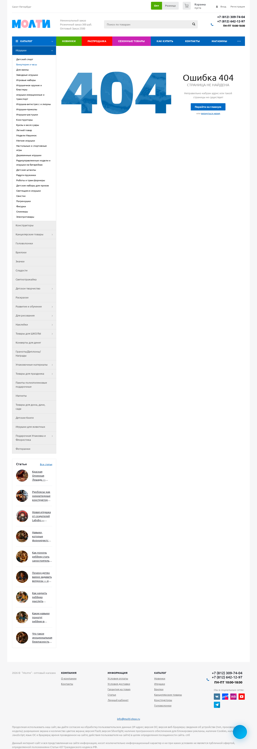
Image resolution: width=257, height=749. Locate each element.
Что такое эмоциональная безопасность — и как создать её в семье (42, 638)
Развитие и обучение (36, 306)
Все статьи (46, 464)
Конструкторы (25, 225)
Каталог (26, 41)
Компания (68, 672)
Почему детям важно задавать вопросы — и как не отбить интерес (42, 577)
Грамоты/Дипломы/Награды (28, 353)
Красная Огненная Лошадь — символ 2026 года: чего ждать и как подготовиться (41, 476)
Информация (117, 672)
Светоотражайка (26, 279)
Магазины (219, 41)
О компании (68, 678)
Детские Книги (25, 417)
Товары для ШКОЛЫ (36, 333)
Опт (156, 5)
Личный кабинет (118, 700)
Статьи (112, 694)
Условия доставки (119, 683)
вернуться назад (210, 113)
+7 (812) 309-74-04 (231, 17)
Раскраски (22, 297)
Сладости (22, 270)
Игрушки (36, 50)
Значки (20, 261)
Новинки (69, 41)
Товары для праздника (36, 373)
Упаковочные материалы (36, 364)
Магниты (21, 395)
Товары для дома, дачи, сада (30, 406)
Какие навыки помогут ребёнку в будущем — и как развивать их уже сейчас (41, 617)
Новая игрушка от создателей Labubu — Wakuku (41, 516)
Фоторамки (23, 448)
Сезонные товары (131, 41)
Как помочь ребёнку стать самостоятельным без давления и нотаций (42, 557)
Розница (170, 5)
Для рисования (36, 315)
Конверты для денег (28, 342)
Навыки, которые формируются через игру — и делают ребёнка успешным (41, 536)
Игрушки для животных (30, 426)
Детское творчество (36, 288)
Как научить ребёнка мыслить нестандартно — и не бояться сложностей (41, 597)
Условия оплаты (118, 678)
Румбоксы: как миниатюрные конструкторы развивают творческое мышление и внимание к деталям (41, 496)
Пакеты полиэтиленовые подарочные (31, 384)
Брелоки (21, 252)
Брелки (158, 689)
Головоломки (24, 243)
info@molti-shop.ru (128, 719)
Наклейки (36, 324)
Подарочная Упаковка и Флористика (36, 438)
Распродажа (97, 41)
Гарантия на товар (119, 689)
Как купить (165, 41)
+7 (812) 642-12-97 (231, 21)
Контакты (192, 41)
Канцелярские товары (36, 234)
